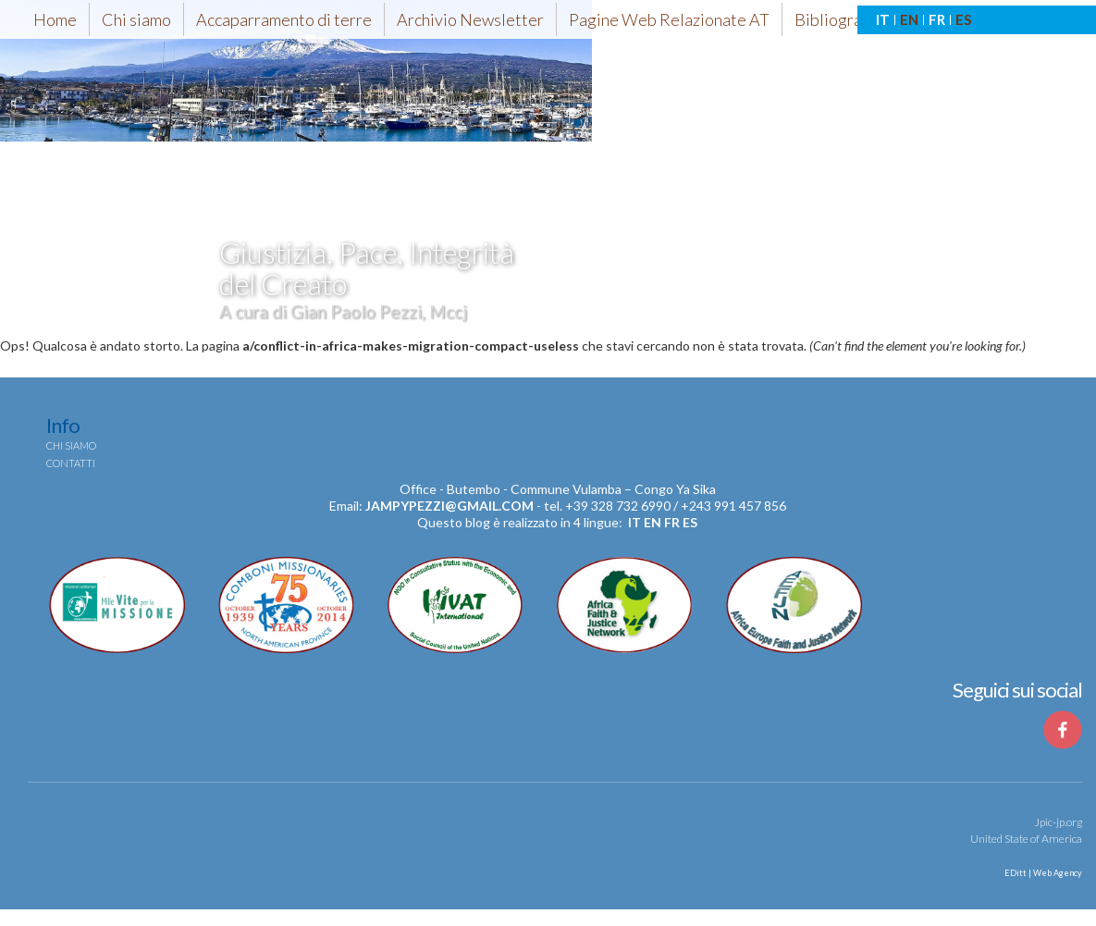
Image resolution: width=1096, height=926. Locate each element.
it (634, 522)
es (690, 522)
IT (883, 19)
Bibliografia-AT (849, 19)
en (652, 522)
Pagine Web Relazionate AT (669, 19)
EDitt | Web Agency (1042, 873)
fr (672, 522)
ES (963, 19)
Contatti (70, 463)
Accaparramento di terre (284, 19)
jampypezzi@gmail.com (449, 505)
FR (937, 19)
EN (909, 19)
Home (55, 19)
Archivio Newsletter (470, 19)
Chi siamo (136, 19)
